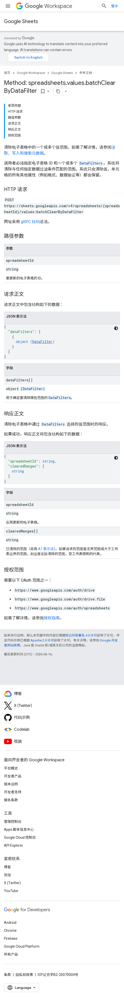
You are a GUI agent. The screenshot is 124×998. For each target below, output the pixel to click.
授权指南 (52, 618)
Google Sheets (21, 21)
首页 (7, 73)
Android (10, 923)
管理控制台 (12, 822)
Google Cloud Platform (22, 946)
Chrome (10, 930)
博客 (7, 867)
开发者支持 (12, 792)
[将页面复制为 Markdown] (58, 91)
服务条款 (11, 800)
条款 (7, 975)
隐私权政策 (24, 975)
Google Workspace (31, 73)
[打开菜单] (8, 6)
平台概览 (11, 768)
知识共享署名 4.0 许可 (81, 635)
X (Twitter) (12, 883)
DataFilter (42, 341)
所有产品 (11, 954)
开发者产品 (12, 776)
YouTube (11, 891)
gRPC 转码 (30, 221)
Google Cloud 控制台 (20, 837)
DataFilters (91, 163)
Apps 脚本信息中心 (19, 830)
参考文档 (85, 73)
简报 (7, 875)
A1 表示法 (46, 549)
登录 (114, 6)
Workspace (48, 6)
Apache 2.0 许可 (42, 640)
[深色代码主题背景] (116, 328)
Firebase (10, 938)
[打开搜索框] (104, 6)
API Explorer (13, 845)
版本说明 (11, 784)
